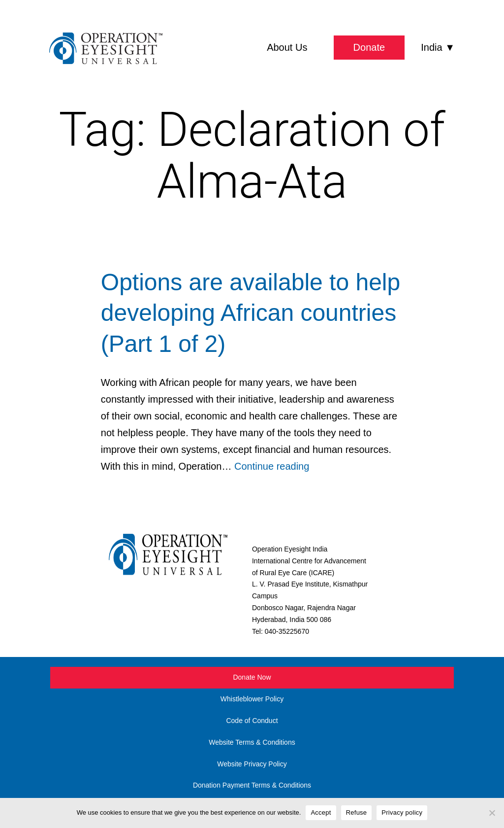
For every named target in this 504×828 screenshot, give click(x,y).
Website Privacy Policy (251, 764)
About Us (287, 47)
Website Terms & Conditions (252, 742)
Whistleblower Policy (252, 699)
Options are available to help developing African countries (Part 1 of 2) (250, 313)
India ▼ (438, 47)
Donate (369, 47)
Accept (321, 812)
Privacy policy (401, 812)
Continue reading (271, 466)
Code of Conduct (252, 720)
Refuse (356, 812)
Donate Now (252, 677)
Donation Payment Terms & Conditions (252, 785)
